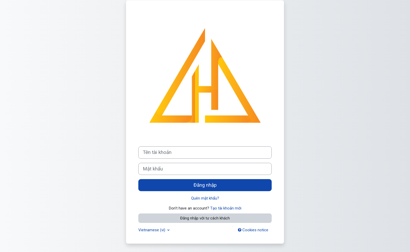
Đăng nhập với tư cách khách (205, 218)
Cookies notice (253, 230)
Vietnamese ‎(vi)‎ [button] (152, 230)
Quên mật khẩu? (205, 198)
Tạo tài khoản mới (225, 208)
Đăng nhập (205, 185)
